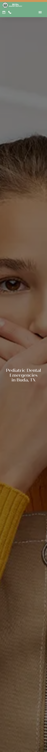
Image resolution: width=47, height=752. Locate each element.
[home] (12, 5)
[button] (40, 12)
